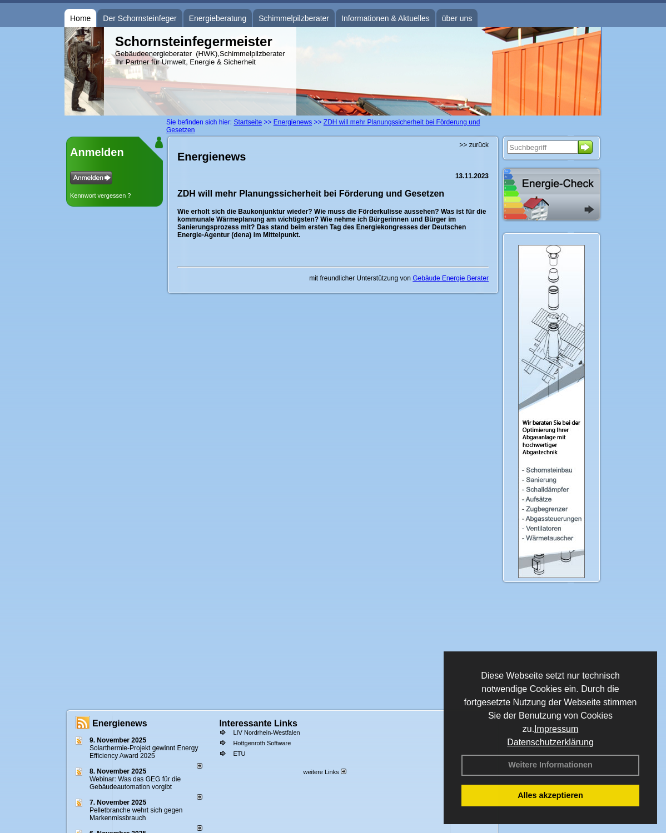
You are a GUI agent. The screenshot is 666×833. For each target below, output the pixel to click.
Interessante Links (258, 723)
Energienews (119, 723)
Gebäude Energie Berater (450, 278)
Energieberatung (218, 18)
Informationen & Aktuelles (385, 18)
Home (80, 18)
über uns (457, 18)
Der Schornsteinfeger (139, 18)
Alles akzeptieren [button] (550, 795)
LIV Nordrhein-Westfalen (266, 732)
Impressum (556, 729)
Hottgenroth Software (262, 743)
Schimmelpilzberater (294, 18)
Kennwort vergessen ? (100, 195)
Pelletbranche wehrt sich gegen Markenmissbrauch (136, 814)
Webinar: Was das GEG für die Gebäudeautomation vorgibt (135, 783)
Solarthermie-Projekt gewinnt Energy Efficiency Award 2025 (144, 752)
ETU (239, 753)
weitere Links (324, 772)
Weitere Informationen (550, 764)
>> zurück (474, 145)
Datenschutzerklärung (550, 742)
